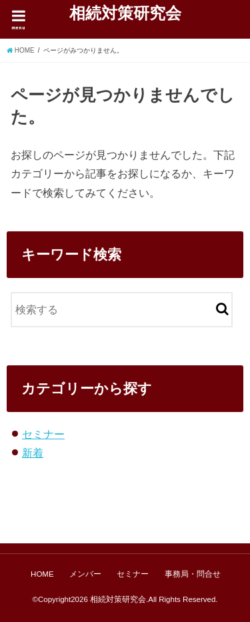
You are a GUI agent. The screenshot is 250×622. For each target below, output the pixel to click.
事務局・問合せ (193, 574)
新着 (32, 453)
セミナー (43, 434)
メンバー (85, 574)
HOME (42, 574)
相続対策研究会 (125, 12)
